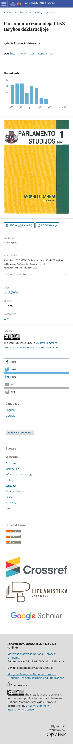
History (10, 480)
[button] (36, 362)
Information (12, 468)
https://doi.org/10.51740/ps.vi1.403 (32, 53)
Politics (9, 497)
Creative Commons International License (28, 707)
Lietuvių (10, 415)
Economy (11, 463)
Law (6, 318)
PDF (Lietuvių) (49, 225)
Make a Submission (19, 432)
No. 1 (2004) (35, 12)
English (10, 410)
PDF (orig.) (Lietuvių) (20, 225)
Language (11, 485)
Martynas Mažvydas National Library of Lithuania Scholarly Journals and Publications (35, 676)
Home (7, 12)
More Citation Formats (19, 274)
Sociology (11, 502)
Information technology (19, 474)
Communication (15, 491)
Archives (19, 12)
